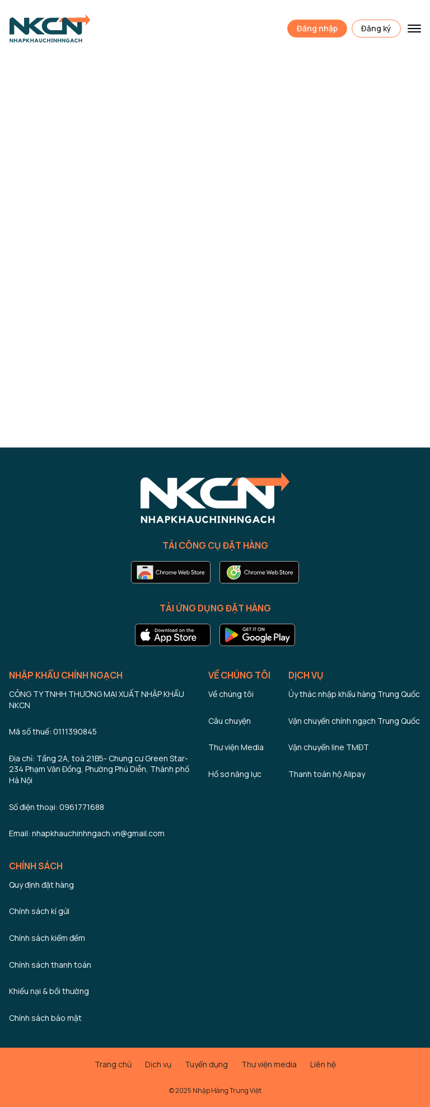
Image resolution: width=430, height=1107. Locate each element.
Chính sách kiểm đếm (47, 937)
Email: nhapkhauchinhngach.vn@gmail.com (87, 833)
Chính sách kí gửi (39, 911)
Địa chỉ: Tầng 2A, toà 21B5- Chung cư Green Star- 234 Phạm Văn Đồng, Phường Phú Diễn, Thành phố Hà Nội (99, 769)
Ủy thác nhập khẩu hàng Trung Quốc (354, 694)
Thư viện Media (236, 747)
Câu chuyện (229, 720)
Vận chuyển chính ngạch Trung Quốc (354, 720)
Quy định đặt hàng (41, 884)
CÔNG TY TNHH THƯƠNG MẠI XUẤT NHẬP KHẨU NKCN (96, 699)
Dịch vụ (158, 1064)
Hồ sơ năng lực (234, 774)
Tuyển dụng (206, 1064)
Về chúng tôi (231, 694)
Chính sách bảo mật (45, 1017)
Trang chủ (113, 1064)
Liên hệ (323, 1064)
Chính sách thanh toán (50, 964)
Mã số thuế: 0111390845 (53, 731)
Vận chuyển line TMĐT (328, 747)
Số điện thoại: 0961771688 (56, 807)
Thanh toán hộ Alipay (326, 774)
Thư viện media (269, 1064)
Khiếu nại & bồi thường (49, 991)
